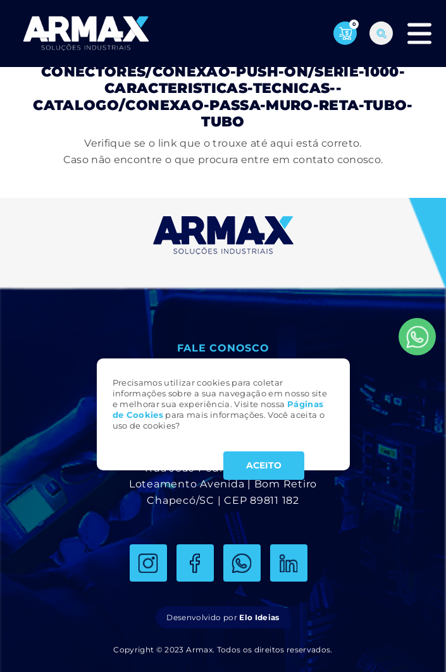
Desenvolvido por (222, 617)
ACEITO (264, 465)
